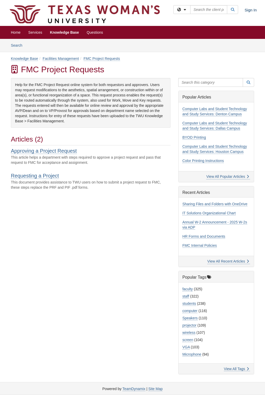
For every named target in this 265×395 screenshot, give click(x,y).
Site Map (155, 389)
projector (189, 325)
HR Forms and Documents (203, 236)
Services (35, 32)
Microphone (191, 354)
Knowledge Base (64, 32)
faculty (187, 289)
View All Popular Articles (227, 176)
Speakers (190, 318)
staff (185, 296)
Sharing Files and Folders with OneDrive (214, 204)
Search (18, 45)
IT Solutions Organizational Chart (209, 213)
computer (189, 311)
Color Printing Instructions (203, 161)
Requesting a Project (35, 176)
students (189, 303)
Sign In (251, 10)
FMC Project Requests (102, 59)
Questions (95, 32)
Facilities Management (61, 59)
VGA (186, 347)
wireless (189, 332)
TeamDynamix (133, 389)
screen (187, 340)
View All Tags (236, 369)
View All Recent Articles (228, 261)
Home (15, 32)
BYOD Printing (194, 137)
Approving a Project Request (44, 151)
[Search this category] (210, 82)
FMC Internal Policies (199, 245)
